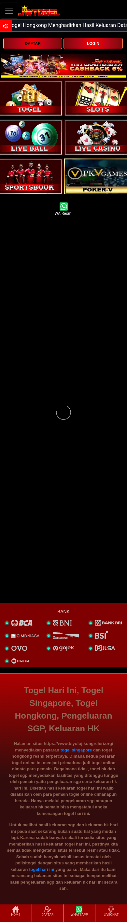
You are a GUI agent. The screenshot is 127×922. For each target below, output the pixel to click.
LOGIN (93, 43)
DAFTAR (32, 43)
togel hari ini (41, 869)
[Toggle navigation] (9, 11)
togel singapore (76, 750)
